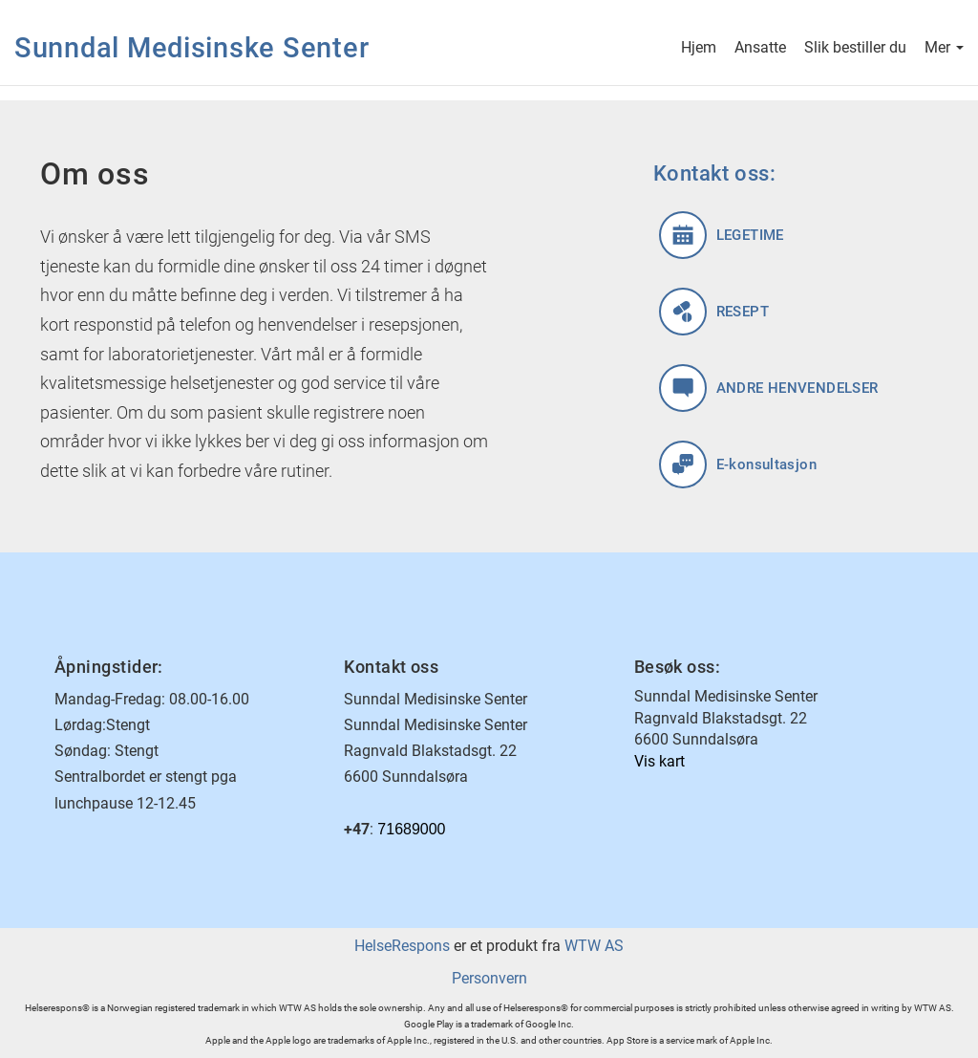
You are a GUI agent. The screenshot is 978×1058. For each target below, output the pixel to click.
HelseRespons (402, 946)
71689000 (411, 829)
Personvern (489, 978)
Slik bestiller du (855, 49)
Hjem (698, 49)
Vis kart (659, 761)
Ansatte (760, 49)
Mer (944, 49)
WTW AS (594, 946)
